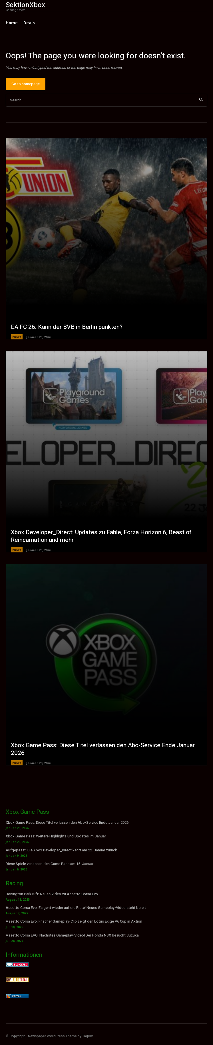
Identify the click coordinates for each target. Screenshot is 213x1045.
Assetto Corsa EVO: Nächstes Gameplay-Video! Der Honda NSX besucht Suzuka (72, 935)
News (16, 337)
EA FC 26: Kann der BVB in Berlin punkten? (66, 327)
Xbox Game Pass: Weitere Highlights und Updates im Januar (56, 836)
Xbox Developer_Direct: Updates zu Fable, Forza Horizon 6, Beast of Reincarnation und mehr (101, 536)
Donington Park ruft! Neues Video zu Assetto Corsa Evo (52, 894)
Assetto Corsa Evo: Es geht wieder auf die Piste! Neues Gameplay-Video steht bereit (76, 907)
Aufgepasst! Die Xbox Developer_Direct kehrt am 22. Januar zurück (61, 850)
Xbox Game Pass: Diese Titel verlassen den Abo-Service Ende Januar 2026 (103, 749)
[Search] (201, 100)
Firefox (16, 996)
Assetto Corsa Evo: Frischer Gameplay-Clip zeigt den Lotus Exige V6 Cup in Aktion (74, 921)
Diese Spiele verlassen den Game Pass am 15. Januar (49, 863)
